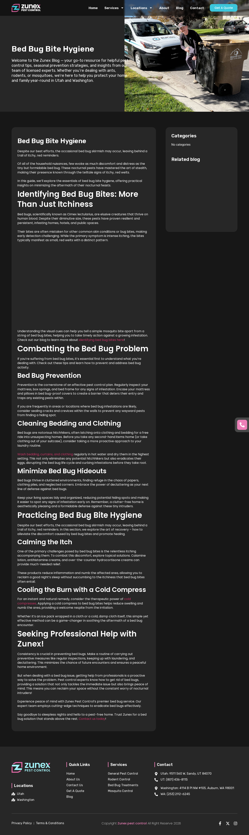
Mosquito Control (120, 791)
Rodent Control (119, 779)
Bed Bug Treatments (123, 785)
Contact (197, 8)
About (164, 8)
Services (114, 8)
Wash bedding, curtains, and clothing (45, 454)
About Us (73, 779)
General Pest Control (123, 773)
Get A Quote (75, 791)
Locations (141, 8)
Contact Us (74, 785)
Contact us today (92, 719)
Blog (179, 8)
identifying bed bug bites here (101, 340)
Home (93, 8)
